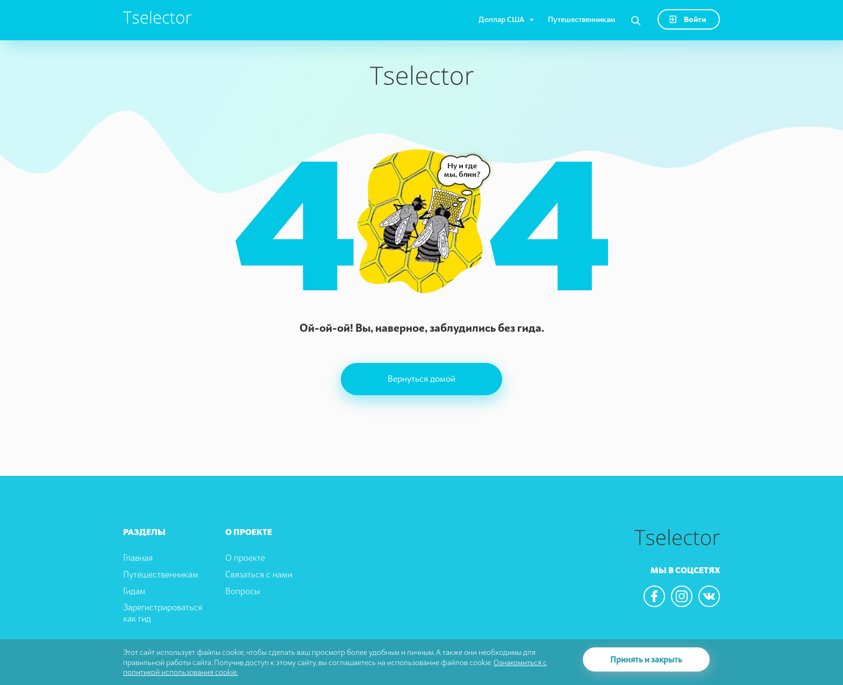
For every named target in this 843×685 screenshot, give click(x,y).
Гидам (134, 591)
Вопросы (242, 591)
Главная (138, 557)
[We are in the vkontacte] (709, 596)
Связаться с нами (258, 574)
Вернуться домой (421, 378)
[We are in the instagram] (681, 596)
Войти (687, 19)
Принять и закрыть (646, 659)
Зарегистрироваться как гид (162, 613)
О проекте (245, 557)
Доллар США (501, 19)
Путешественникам (582, 19)
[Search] (635, 21)
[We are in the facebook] (654, 596)
